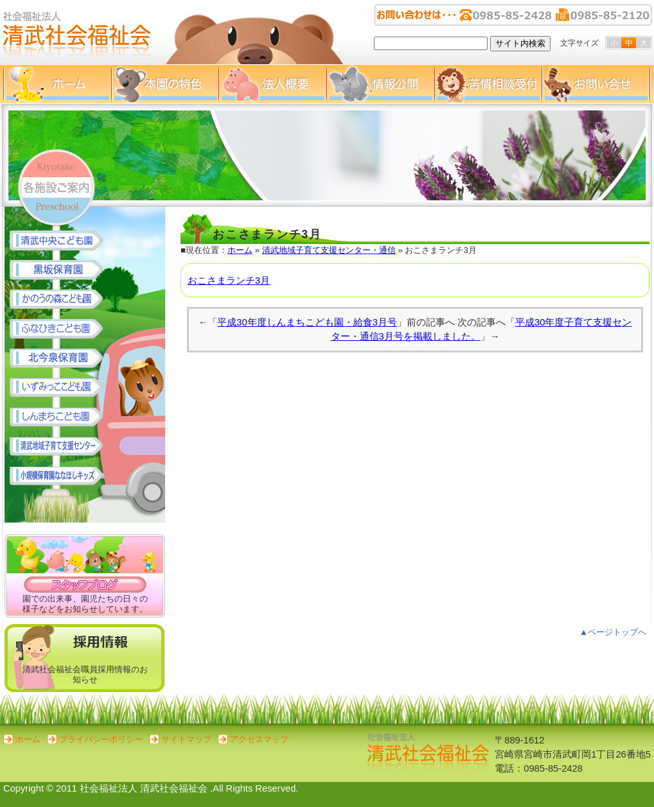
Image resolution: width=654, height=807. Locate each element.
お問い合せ (596, 84)
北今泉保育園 (62, 359)
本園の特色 (164, 84)
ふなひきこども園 (62, 329)
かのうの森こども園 (62, 300)
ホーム (57, 84)
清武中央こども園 (62, 240)
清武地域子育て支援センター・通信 (329, 250)
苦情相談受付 (488, 84)
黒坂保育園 (62, 270)
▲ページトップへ (612, 632)
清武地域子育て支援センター (62, 447)
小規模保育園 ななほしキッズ (62, 477)
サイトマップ (186, 739)
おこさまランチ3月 (229, 280)
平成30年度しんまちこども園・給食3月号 (307, 322)
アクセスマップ (259, 739)
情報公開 (380, 84)
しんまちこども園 (62, 418)
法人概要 (272, 84)
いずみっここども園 (62, 388)
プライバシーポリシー (101, 739)
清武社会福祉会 (77, 32)
